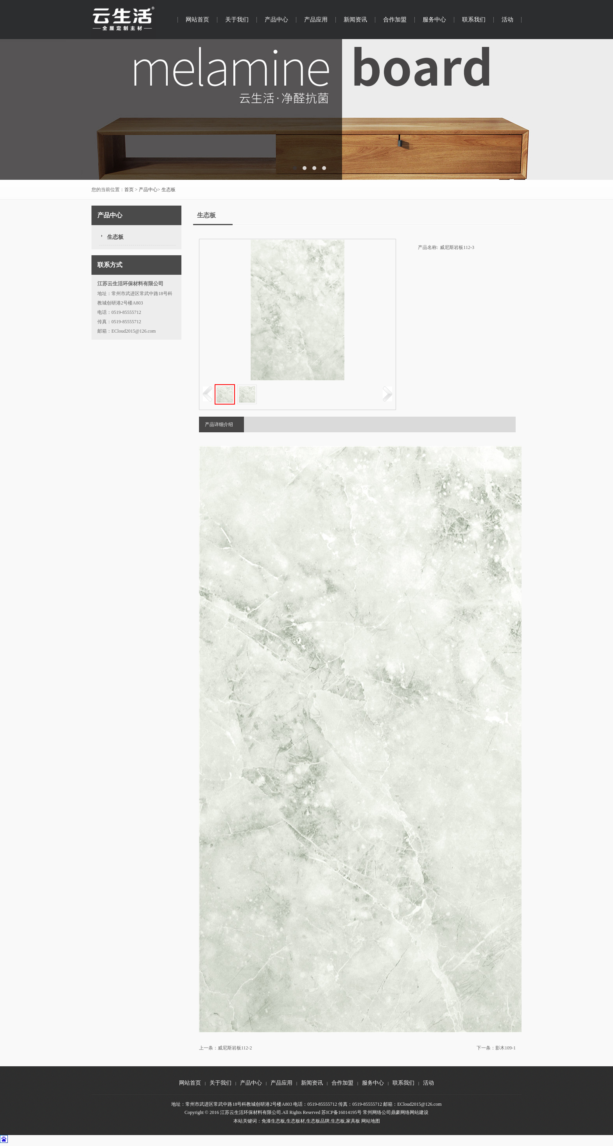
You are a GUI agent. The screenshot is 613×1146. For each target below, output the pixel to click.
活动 (507, 19)
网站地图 (370, 1121)
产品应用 (316, 19)
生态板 (168, 189)
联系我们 (474, 19)
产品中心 (276, 19)
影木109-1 (505, 1048)
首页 (129, 189)
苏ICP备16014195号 (341, 1112)
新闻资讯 (355, 19)
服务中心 (434, 19)
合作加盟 (395, 19)
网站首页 (197, 19)
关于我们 (237, 19)
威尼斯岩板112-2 (235, 1048)
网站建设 (419, 1112)
